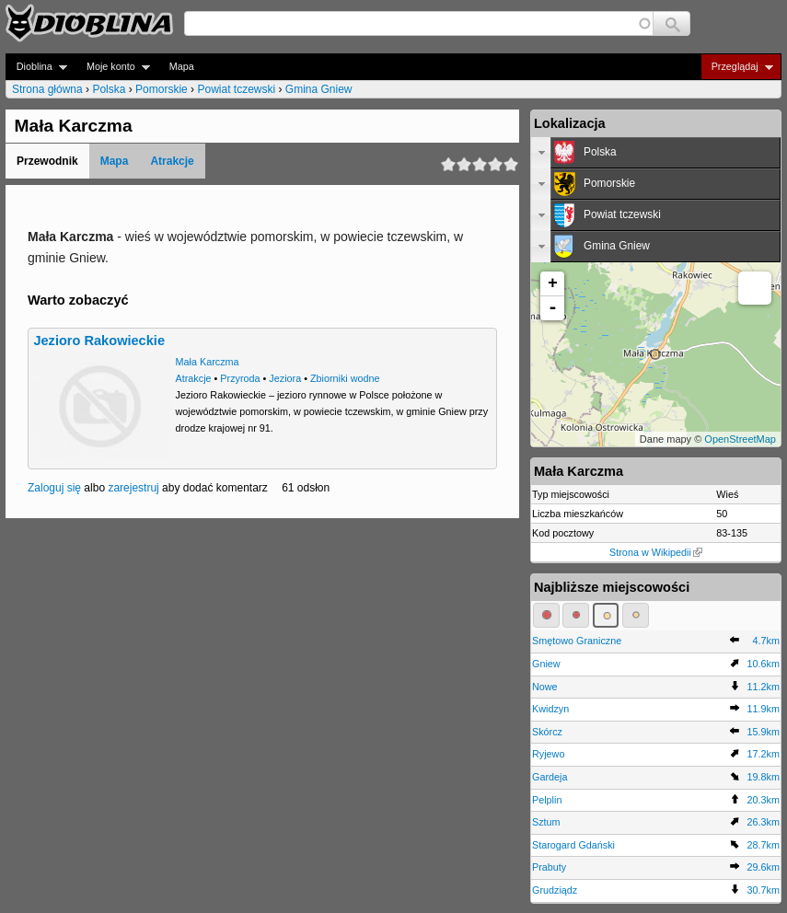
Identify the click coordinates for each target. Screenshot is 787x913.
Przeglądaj (736, 67)
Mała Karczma (207, 361)
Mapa (181, 66)
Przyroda (240, 378)
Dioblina (36, 67)
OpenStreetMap (740, 439)
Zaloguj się (54, 487)
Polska (108, 89)
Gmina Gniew (319, 89)
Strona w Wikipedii (655, 552)
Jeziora (285, 378)
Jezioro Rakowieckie (99, 340)
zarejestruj (133, 487)
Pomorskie (161, 89)
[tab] (656, 152)
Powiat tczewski (236, 89)
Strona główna (47, 89)
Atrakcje (171, 161)
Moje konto (112, 67)
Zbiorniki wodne (345, 378)
